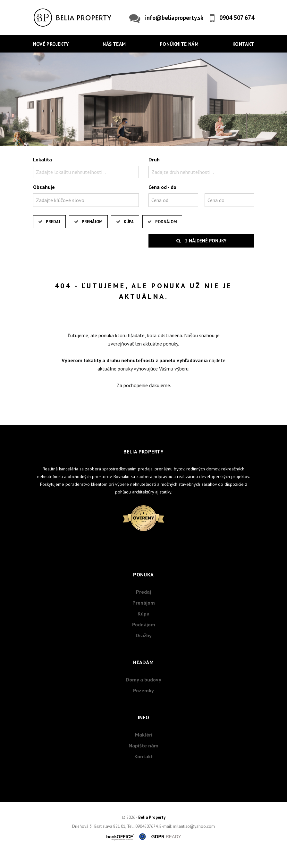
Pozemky (143, 690)
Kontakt (243, 44)
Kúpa (129, 221)
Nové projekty (51, 44)
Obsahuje (44, 187)
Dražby (144, 635)
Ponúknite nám (179, 44)
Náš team (114, 44)
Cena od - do (162, 187)
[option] (143, 99)
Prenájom (92, 221)
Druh (154, 159)
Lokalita (42, 159)
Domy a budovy (143, 679)
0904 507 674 (236, 17)
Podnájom (166, 221)
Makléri (143, 734)
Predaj (53, 221)
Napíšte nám (143, 745)
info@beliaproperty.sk (174, 17)
